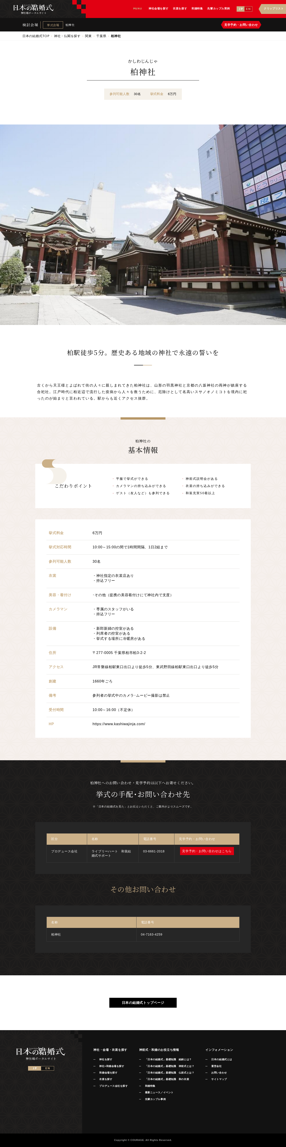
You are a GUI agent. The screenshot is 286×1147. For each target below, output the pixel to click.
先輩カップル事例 (155, 1099)
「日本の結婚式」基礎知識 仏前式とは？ (169, 1072)
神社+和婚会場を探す (111, 1066)
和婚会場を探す (108, 1072)
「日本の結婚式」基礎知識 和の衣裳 (167, 1079)
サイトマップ (219, 1079)
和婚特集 (150, 1086)
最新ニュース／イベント (159, 1092)
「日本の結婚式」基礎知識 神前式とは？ (169, 1066)
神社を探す (105, 1059)
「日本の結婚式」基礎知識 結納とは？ (168, 1059)
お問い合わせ (219, 1072)
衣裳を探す (105, 1079)
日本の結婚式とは (221, 1059)
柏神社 (70, 24)
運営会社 (216, 1066)
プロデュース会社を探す (113, 1086)
